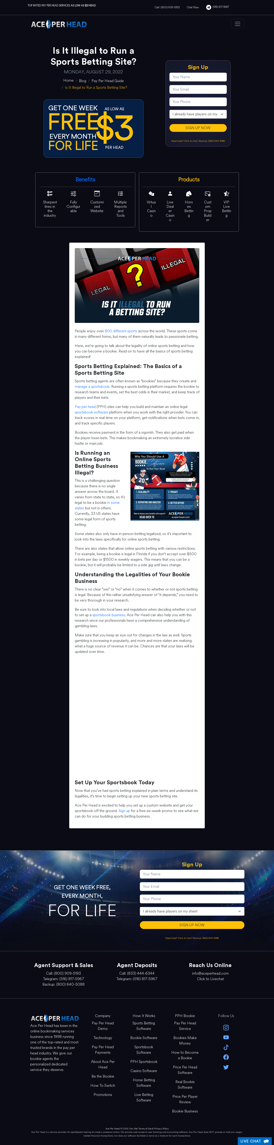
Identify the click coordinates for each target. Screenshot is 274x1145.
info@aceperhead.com (210, 973)
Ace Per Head (112, 1128)
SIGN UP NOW (197, 127)
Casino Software (143, 1070)
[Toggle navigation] (237, 23)
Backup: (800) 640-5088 (212, 141)
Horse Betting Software (144, 1082)
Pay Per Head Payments (103, 1049)
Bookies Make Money (185, 1040)
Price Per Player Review (185, 1099)
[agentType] (198, 114)
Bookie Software (143, 1037)
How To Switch (102, 1085)
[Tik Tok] (226, 1047)
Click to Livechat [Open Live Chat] (210, 978)
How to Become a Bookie (185, 1055)
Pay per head (85, 406)
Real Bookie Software (185, 1084)
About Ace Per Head (103, 1064)
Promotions (103, 1094)
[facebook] (226, 1057)
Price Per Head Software (185, 1070)
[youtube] (226, 1037)
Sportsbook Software (143, 1049)
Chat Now (193, 7)
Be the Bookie (102, 1076)
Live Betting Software (143, 1097)
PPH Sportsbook (144, 1061)
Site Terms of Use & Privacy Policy (151, 1128)
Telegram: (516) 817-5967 (63, 978)
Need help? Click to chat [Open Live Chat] (184, 141)
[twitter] (226, 1067)
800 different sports (121, 331)
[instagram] (226, 1027)
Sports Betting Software (144, 1025)
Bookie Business (185, 1111)
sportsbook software (91, 412)
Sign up (124, 810)
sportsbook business (108, 615)
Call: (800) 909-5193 (167, 7)
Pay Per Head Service (185, 1025)
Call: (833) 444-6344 (137, 973)
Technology (103, 1037)
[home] (68, 80)
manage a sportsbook (92, 386)
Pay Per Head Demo (103, 1025)
